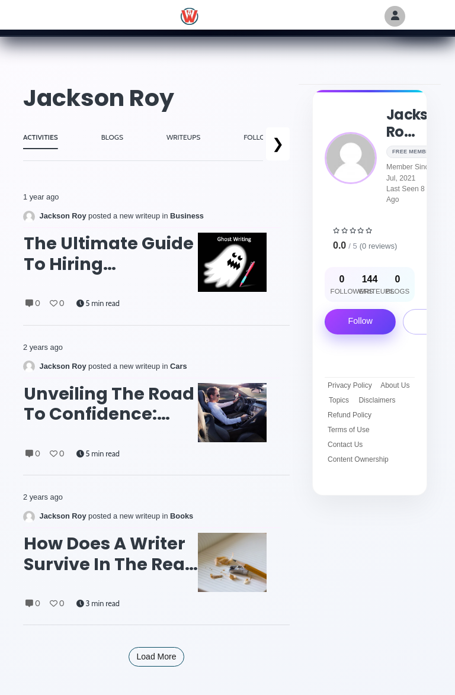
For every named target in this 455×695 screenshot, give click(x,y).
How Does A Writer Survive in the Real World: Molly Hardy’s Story (107, 553)
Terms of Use (349, 430)
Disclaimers (376, 400)
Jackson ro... (416, 123)
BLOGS (112, 137)
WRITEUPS (183, 137)
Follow (360, 321)
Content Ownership (358, 459)
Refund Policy (349, 415)
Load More (157, 656)
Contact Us (345, 444)
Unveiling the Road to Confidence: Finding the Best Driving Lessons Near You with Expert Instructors (109, 404)
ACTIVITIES (40, 137)
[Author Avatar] (394, 16)
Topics (339, 400)
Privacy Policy (350, 385)
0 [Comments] (32, 303)
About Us (394, 385)
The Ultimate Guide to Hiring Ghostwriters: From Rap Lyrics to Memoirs (109, 253)
